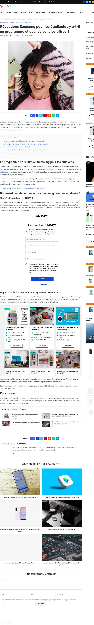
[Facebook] (84, 2)
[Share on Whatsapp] (53, 115)
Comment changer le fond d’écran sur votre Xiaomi (20, 497)
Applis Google (71, 13)
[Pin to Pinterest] (45, 115)
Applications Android (55, 13)
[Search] (93, 13)
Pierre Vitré (9, 35)
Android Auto (51, 1)
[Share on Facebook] (37, 115)
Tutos (31, 13)
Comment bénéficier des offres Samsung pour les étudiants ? (27, 144)
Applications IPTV (41, 1)
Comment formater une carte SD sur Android (61, 529)
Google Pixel (8, 1)
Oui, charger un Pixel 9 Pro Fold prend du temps (26, 422)
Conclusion (9, 153)
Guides (8, 13)
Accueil (2, 19)
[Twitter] (87, 2)
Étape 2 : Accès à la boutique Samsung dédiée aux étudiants (28, 150)
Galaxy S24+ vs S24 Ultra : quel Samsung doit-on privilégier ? (24, 188)
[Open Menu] (1, 2)
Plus (81, 13)
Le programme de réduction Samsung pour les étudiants (25, 141)
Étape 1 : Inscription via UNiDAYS (19, 147)
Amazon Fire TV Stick (30, 1)
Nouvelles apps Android (18, 1)
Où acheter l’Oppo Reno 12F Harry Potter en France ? (20, 563)
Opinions (23, 13)
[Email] (90, 2)
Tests (16, 13)
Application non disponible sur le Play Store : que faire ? (62, 497)
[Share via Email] (57, 115)
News (2, 13)
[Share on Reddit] (49, 115)
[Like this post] (33, 115)
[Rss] (93, 2)
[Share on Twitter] (41, 115)
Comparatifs (40, 13)
